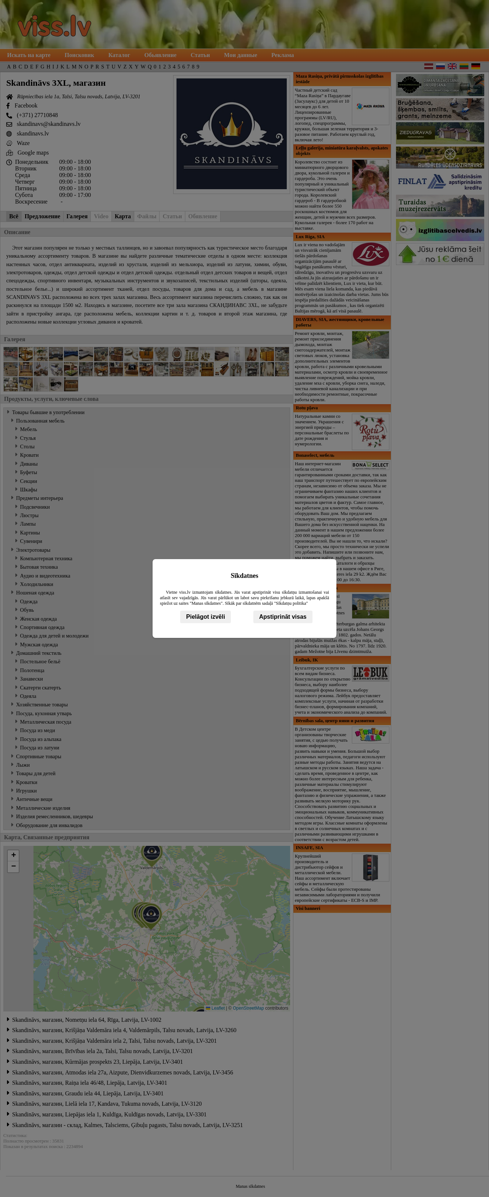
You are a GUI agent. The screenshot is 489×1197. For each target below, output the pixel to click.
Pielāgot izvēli (205, 617)
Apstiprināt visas (283, 617)
